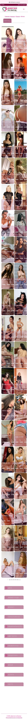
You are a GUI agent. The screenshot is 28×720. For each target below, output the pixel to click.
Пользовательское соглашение (14, 717)
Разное (18, 16)
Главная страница (10, 16)
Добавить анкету (14, 2)
